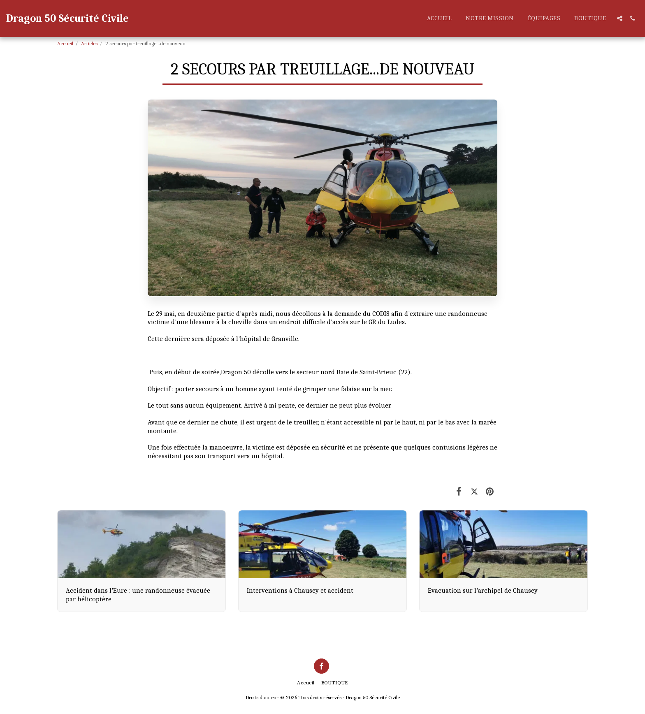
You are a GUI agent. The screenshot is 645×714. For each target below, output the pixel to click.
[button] (620, 18)
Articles (89, 43)
